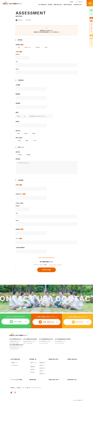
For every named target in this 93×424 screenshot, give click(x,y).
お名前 (17, 185)
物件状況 (18, 130)
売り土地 (32, 372)
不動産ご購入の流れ (57, 4)
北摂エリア (42, 370)
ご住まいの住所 (19, 203)
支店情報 (71, 1)
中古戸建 (32, 369)
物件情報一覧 (32, 359)
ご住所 (17, 51)
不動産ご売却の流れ (67, 4)
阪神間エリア (42, 362)
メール (17, 238)
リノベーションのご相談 (16, 379)
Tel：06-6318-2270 (14, 349)
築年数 (17, 121)
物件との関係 (19, 137)
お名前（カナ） (19, 194)
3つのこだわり (15, 365)
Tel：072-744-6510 (27, 343)
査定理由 (18, 159)
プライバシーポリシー (36, 387)
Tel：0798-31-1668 (13, 343)
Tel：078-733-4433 (59, 343)
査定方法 (18, 152)
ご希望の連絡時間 (20, 247)
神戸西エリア (42, 368)
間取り (17, 112)
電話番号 (18, 229)
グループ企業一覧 (26, 387)
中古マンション (33, 363)
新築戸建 (32, 366)
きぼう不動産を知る (42, 4)
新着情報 (12, 387)
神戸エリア (42, 365)
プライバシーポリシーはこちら (55, 264)
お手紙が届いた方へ (78, 4)
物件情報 (50, 4)
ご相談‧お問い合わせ (53, 379)
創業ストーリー (15, 362)
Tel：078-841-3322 (43, 343)
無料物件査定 (32, 379)
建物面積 (18, 94)
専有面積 (18, 103)
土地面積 (18, 85)
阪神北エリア (42, 373)
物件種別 (18, 44)
